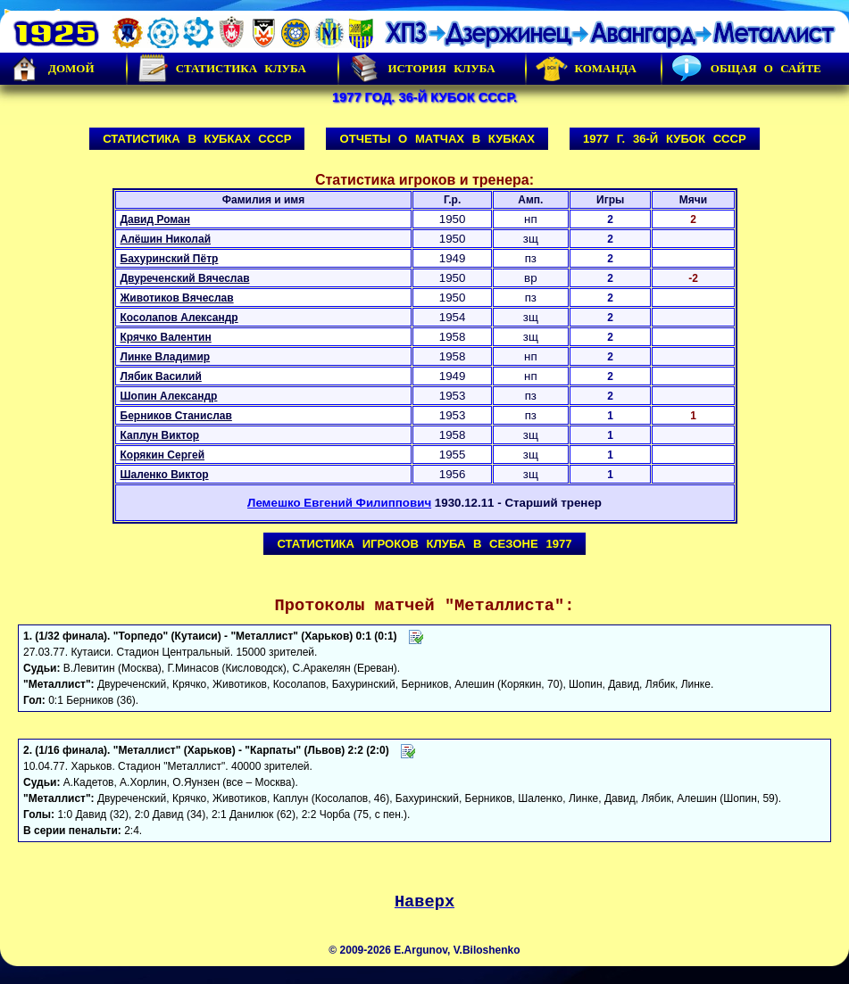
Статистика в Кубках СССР (197, 138)
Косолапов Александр (179, 317)
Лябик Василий (161, 376)
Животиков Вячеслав (177, 298)
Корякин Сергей (163, 455)
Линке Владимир (166, 357)
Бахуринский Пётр (170, 258)
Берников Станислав (176, 415)
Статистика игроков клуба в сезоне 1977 (424, 543)
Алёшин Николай (166, 239)
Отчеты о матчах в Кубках (437, 138)
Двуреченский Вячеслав (185, 278)
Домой (52, 69)
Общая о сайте (746, 69)
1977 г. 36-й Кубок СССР (664, 138)
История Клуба (421, 69)
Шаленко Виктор (165, 474)
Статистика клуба (221, 69)
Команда (586, 69)
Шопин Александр (169, 396)
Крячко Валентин (166, 337)
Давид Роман (155, 219)
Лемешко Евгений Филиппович (339, 502)
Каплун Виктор (160, 435)
